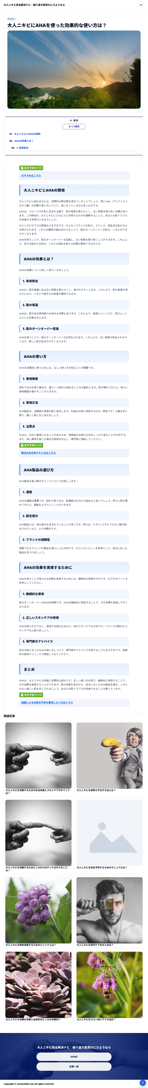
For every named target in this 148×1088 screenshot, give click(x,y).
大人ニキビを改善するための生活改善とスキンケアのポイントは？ (38, 793)
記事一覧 (74, 1066)
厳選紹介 (11, 18)
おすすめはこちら (31, 176)
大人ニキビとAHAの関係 (27, 135)
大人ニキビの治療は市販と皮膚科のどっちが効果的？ (33, 1021)
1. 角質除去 (22, 149)
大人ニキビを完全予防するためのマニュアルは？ (102, 869)
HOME (74, 1056)
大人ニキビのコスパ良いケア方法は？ (96, 1021)
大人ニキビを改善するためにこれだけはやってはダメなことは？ (36, 871)
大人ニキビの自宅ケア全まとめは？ (95, 946)
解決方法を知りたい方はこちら (38, 453)
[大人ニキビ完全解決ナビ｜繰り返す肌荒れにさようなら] (34, 4)
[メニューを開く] (141, 5)
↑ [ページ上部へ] (142, 1083)
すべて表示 (74, 128)
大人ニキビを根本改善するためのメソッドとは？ (31, 946)
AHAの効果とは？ (24, 142)
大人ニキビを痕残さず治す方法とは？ (96, 791)
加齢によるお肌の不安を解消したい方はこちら (47, 703)
